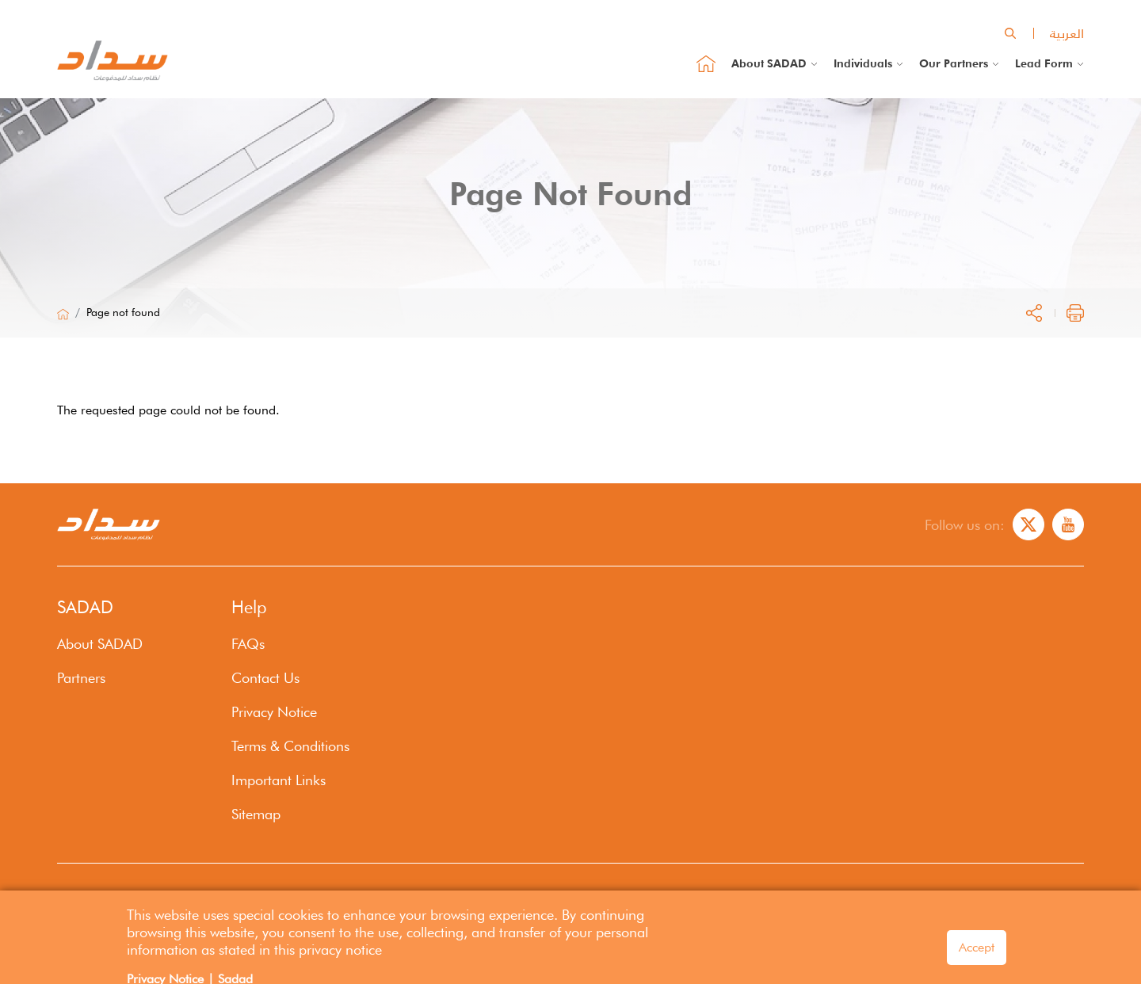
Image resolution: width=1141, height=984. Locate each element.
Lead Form (1044, 63)
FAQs (248, 643)
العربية (1067, 33)
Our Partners (953, 63)
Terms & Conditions (290, 746)
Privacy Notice (274, 712)
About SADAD (769, 63)
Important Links (278, 780)
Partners (81, 677)
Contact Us (265, 677)
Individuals (863, 63)
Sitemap (255, 814)
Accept (976, 953)
